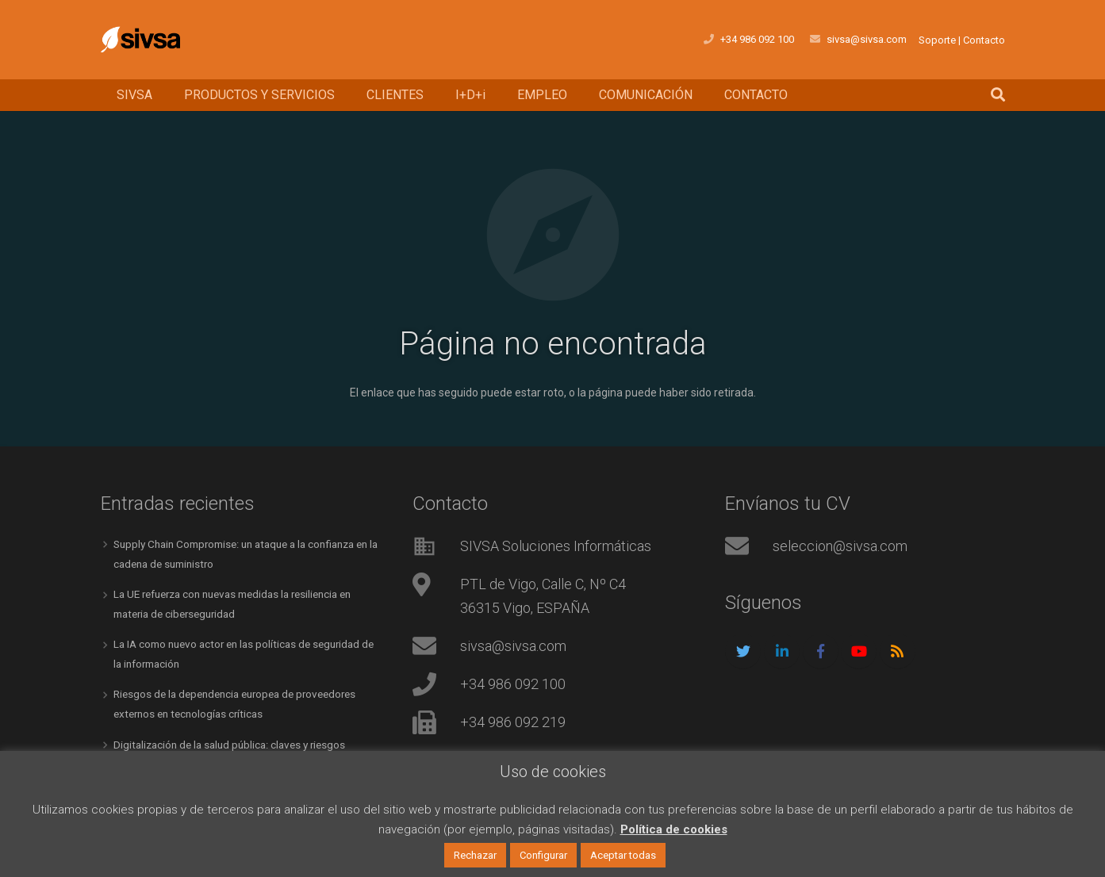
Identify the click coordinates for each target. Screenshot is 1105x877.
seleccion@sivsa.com (840, 546)
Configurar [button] (543, 855)
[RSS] (897, 651)
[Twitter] (743, 651)
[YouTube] (859, 651)
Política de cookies (673, 829)
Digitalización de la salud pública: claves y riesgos (235, 740)
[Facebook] (820, 651)
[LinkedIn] (782, 651)
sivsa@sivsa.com (513, 646)
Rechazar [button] (475, 855)
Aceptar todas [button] (623, 855)
